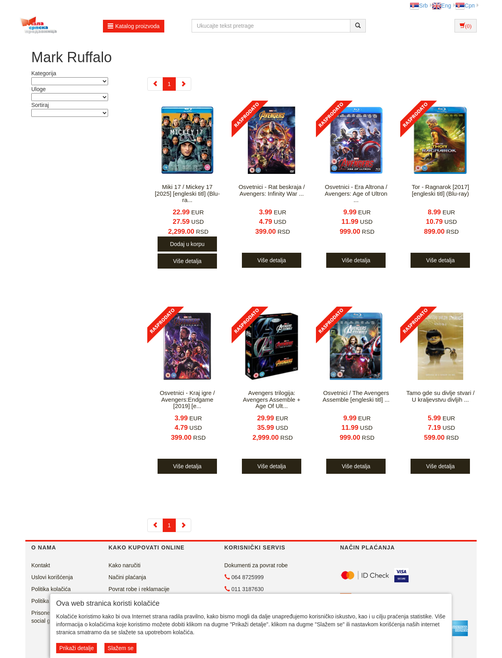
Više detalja (187, 261)
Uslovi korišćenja (52, 577)
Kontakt (40, 565)
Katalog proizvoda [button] (134, 26)
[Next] (183, 84)
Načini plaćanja (127, 577)
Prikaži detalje (76, 648)
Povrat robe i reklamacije (138, 589)
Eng (441, 5)
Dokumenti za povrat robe (256, 565)
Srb (419, 5)
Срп (465, 5)
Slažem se (120, 648)
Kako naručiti (124, 565)
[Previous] (155, 84)
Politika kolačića (51, 589)
